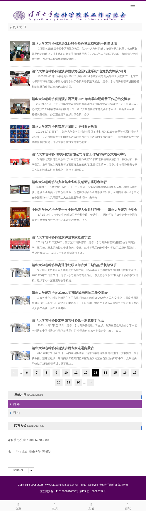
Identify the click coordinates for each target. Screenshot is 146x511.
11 (76, 372)
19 (68, 382)
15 (115, 372)
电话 (55, 506)
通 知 (16, 413)
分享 (18, 506)
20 (78, 382)
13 (95, 372)
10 (66, 372)
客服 (91, 506)
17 (135, 372)
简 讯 (22, 27)
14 (105, 372)
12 (86, 372)
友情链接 (18, 470)
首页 (13, 27)
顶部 (128, 506)
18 (58, 382)
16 (125, 372)
